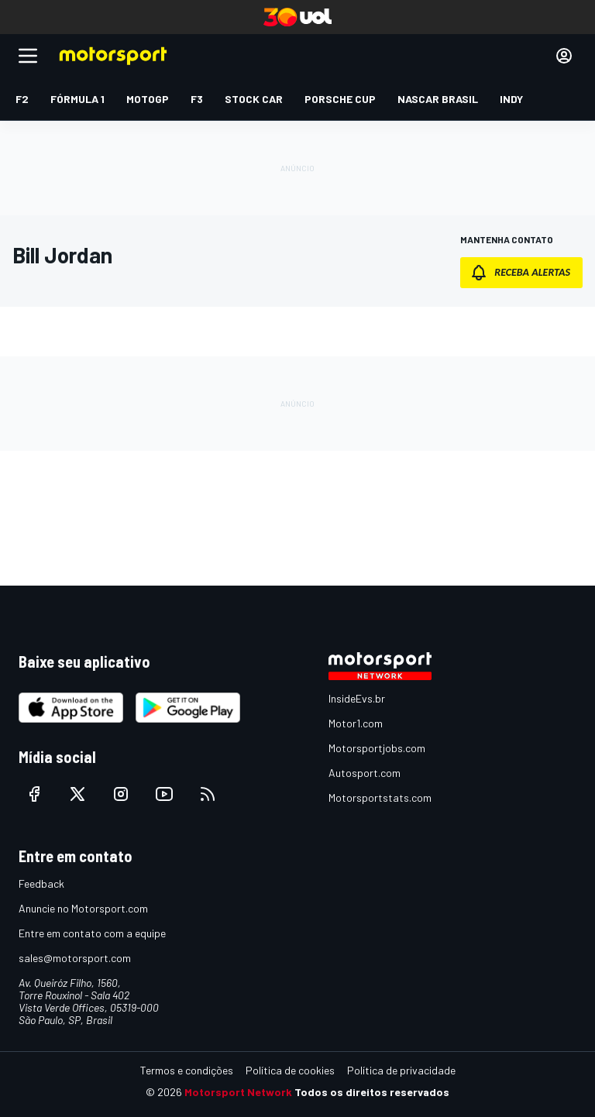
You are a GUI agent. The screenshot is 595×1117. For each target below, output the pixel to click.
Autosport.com (364, 772)
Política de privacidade (401, 1070)
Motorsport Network (238, 1091)
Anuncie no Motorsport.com (83, 908)
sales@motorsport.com (75, 957)
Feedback (41, 883)
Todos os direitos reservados (371, 1091)
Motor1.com (355, 723)
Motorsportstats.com (380, 797)
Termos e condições (186, 1070)
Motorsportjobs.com (376, 747)
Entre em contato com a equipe (92, 933)
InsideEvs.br (356, 698)
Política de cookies (290, 1070)
